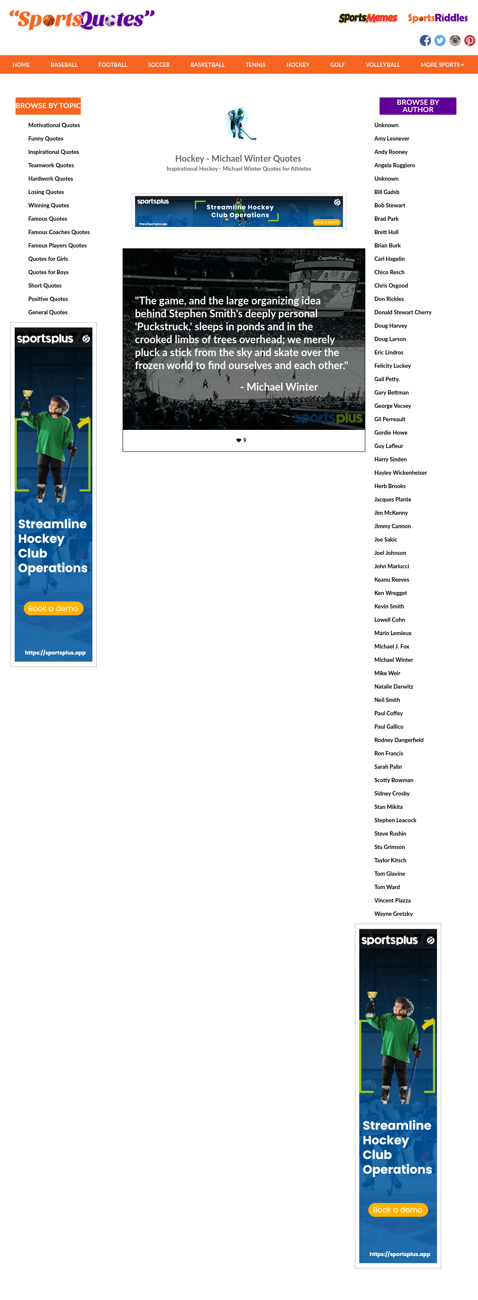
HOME (21, 64)
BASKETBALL (207, 64)
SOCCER (159, 64)
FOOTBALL (112, 64)
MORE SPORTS (442, 64)
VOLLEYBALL (383, 64)
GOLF (337, 64)
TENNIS (256, 64)
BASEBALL (64, 64)
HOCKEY (298, 64)
